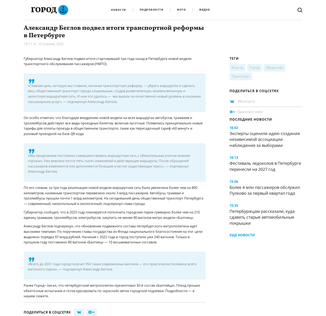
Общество (274, 67)
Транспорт (241, 76)
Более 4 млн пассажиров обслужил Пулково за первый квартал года (265, 190)
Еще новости (242, 235)
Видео (204, 9)
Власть (237, 67)
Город (254, 67)
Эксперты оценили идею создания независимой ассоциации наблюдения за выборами (265, 139)
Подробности (152, 9)
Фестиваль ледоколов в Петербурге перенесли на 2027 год (265, 166)
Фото (181, 9)
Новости (118, 10)
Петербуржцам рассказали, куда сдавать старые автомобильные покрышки (262, 217)
